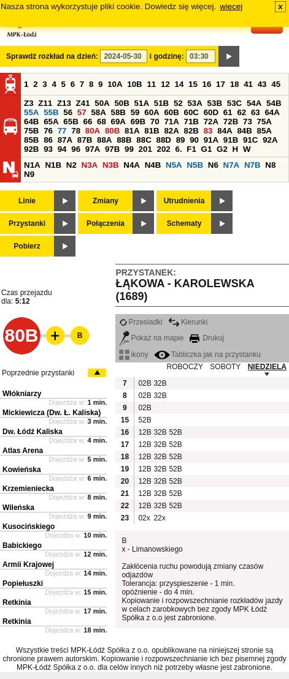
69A (118, 121)
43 (262, 84)
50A (101, 103)
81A (132, 130)
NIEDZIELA (267, 366)
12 (165, 84)
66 (87, 121)
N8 (270, 165)
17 (220, 84)
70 (155, 121)
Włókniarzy (21, 393)
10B (134, 84)
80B (112, 130)
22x (159, 518)
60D (211, 112)
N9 (29, 174)
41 (248, 84)
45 (275, 84)
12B (144, 432)
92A (270, 139)
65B (70, 121)
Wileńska (18, 507)
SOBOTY (225, 366)
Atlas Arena (22, 450)
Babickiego (22, 545)
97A (92, 149)
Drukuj (207, 338)
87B (84, 139)
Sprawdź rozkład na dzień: (52, 56)
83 (208, 130)
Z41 (83, 103)
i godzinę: (167, 56)
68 (101, 121)
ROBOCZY (185, 366)
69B (138, 121)
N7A (231, 165)
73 (247, 121)
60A (151, 112)
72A (211, 121)
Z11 (45, 103)
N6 (213, 165)
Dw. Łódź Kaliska (32, 431)
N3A (90, 165)
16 (207, 84)
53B (214, 103)
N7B (252, 165)
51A (141, 103)
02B (144, 383)
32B (159, 383)
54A (254, 103)
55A (31, 112)
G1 (206, 149)
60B (171, 112)
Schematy (184, 223)
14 (179, 84)
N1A (32, 165)
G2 (222, 149)
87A (65, 139)
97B (112, 149)
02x (144, 518)
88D (163, 139)
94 (62, 149)
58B (118, 112)
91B (230, 139)
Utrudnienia (184, 201)
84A (224, 130)
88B (124, 139)
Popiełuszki (22, 583)
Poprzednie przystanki (38, 373)
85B (31, 139)
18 (234, 84)
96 (75, 149)
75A (264, 121)
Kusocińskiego (28, 526)
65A (51, 121)
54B (273, 103)
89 (180, 139)
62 (241, 112)
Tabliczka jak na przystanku (207, 354)
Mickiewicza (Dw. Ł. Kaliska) (51, 412)
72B (230, 121)
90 (194, 139)
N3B (110, 165)
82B (191, 130)
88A (104, 139)
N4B (153, 165)
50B (121, 103)
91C (250, 139)
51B (161, 103)
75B (31, 130)
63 (255, 112)
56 (67, 112)
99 (129, 149)
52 (178, 103)
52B (144, 420)
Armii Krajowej (28, 564)
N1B (53, 165)
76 (48, 130)
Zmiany (105, 201)
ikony (133, 354)
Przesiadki (140, 322)
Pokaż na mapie (151, 338)
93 (48, 149)
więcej (231, 6)
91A (211, 139)
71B (191, 121)
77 (62, 130)
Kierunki (187, 322)
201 (145, 149)
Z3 (29, 103)
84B (244, 130)
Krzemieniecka (28, 488)
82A (171, 130)
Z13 (64, 103)
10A (114, 84)
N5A (174, 165)
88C (143, 139)
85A (264, 130)
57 (82, 112)
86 (48, 139)
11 (151, 84)
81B (151, 130)
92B (31, 149)
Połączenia (106, 223)
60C (191, 112)
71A (171, 121)
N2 (71, 165)
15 (193, 84)
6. (178, 149)
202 (164, 149)
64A (271, 112)
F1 (191, 149)
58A (98, 112)
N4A (131, 165)
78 (75, 130)
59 (135, 112)
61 (228, 112)
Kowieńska (21, 469)
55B (51, 112)
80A (92, 130)
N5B (195, 165)
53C (234, 103)
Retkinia (16, 602)
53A (194, 103)
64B (31, 121)
